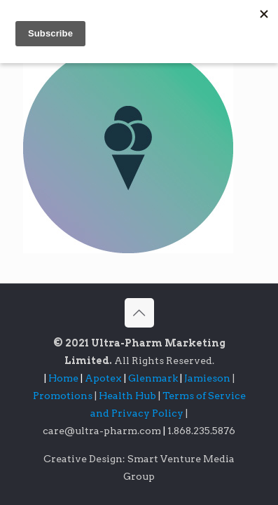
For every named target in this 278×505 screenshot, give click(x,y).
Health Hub (128, 395)
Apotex (106, 378)
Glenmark (154, 378)
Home (63, 378)
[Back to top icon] (139, 313)
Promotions (64, 395)
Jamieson (208, 378)
